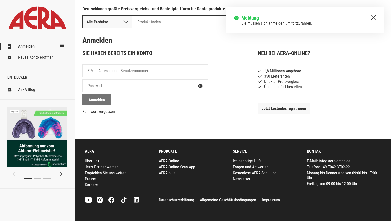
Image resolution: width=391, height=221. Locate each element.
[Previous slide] (13, 174)
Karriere (91, 185)
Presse (90, 179)
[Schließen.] (373, 17)
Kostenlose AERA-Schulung (254, 173)
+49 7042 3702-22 (335, 167)
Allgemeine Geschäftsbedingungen (228, 200)
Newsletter (241, 179)
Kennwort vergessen (98, 111)
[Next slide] (61, 174)
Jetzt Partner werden (102, 167)
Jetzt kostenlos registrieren (284, 108)
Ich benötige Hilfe (247, 161)
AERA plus (167, 173)
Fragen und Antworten (251, 167)
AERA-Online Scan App (177, 167)
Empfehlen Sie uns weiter (105, 173)
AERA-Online (169, 161)
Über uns (92, 161)
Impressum (271, 200)
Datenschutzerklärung (176, 200)
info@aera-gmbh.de (334, 161)
